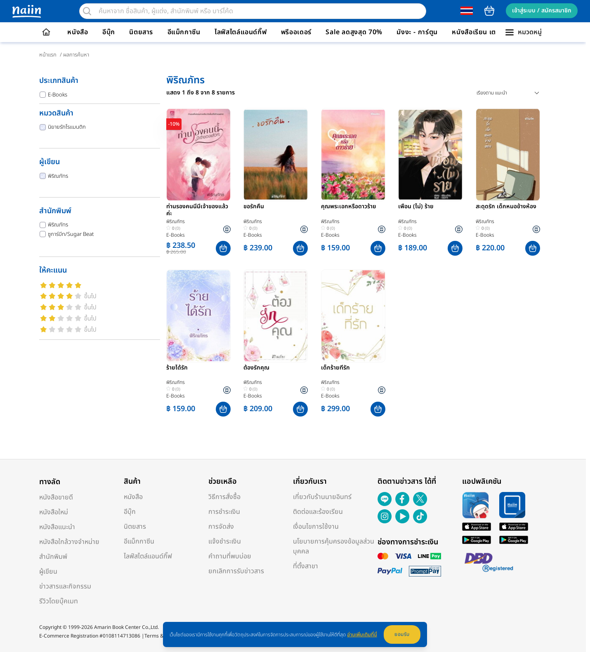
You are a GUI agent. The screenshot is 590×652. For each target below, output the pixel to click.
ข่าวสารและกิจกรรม (65, 586)
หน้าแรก (48, 55)
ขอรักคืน (253, 207)
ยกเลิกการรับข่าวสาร (236, 571)
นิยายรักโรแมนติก (63, 127)
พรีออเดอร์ (296, 32)
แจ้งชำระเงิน (224, 541)
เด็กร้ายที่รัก (335, 368)
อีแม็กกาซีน (184, 32)
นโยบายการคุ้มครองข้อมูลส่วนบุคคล (333, 546)
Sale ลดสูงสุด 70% (354, 32)
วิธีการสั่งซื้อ (224, 497)
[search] (87, 11)
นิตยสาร (141, 32)
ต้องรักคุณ (256, 368)
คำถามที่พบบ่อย (229, 556)
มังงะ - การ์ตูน (417, 32)
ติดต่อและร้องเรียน (318, 512)
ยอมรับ (402, 634)
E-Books (53, 95)
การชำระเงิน (224, 512)
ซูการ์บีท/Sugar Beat (67, 234)
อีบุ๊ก (108, 32)
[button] (223, 248)
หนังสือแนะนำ (57, 527)
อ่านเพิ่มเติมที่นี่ (362, 634)
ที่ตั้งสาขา (305, 566)
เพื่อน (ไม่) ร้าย (416, 207)
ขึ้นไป (90, 296)
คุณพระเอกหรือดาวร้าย (348, 207)
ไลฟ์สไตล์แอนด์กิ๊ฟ (241, 32)
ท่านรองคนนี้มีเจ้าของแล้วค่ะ (197, 210)
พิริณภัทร (54, 176)
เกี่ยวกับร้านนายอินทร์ (322, 497)
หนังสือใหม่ (53, 512)
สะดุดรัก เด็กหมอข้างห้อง (506, 207)
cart (489, 11)
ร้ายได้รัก (177, 368)
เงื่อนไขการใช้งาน (316, 527)
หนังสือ (77, 32)
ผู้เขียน (48, 572)
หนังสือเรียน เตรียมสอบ (486, 32)
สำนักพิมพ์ (53, 557)
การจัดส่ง (221, 527)
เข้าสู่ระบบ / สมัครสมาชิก (541, 10)
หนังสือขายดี (56, 497)
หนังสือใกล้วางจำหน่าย (69, 542)
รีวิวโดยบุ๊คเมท (58, 601)
